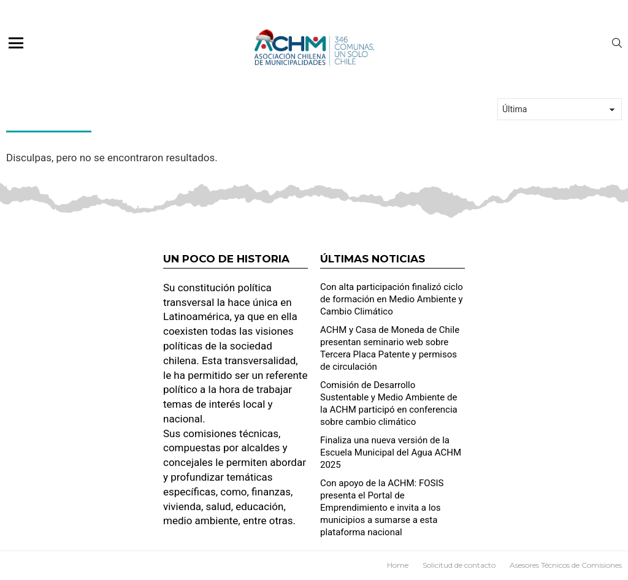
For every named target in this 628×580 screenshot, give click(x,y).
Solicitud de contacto (459, 565)
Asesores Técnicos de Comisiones (566, 565)
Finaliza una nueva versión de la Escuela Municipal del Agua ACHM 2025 (390, 452)
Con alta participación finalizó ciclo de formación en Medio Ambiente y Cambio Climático (391, 299)
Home (397, 565)
